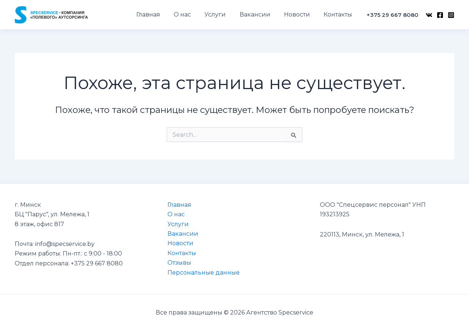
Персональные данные (203, 272)
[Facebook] (440, 15)
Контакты (181, 253)
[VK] (429, 15)
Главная (179, 204)
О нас (176, 214)
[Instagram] (451, 15)
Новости (180, 243)
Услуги (178, 224)
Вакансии (182, 233)
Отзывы (179, 262)
